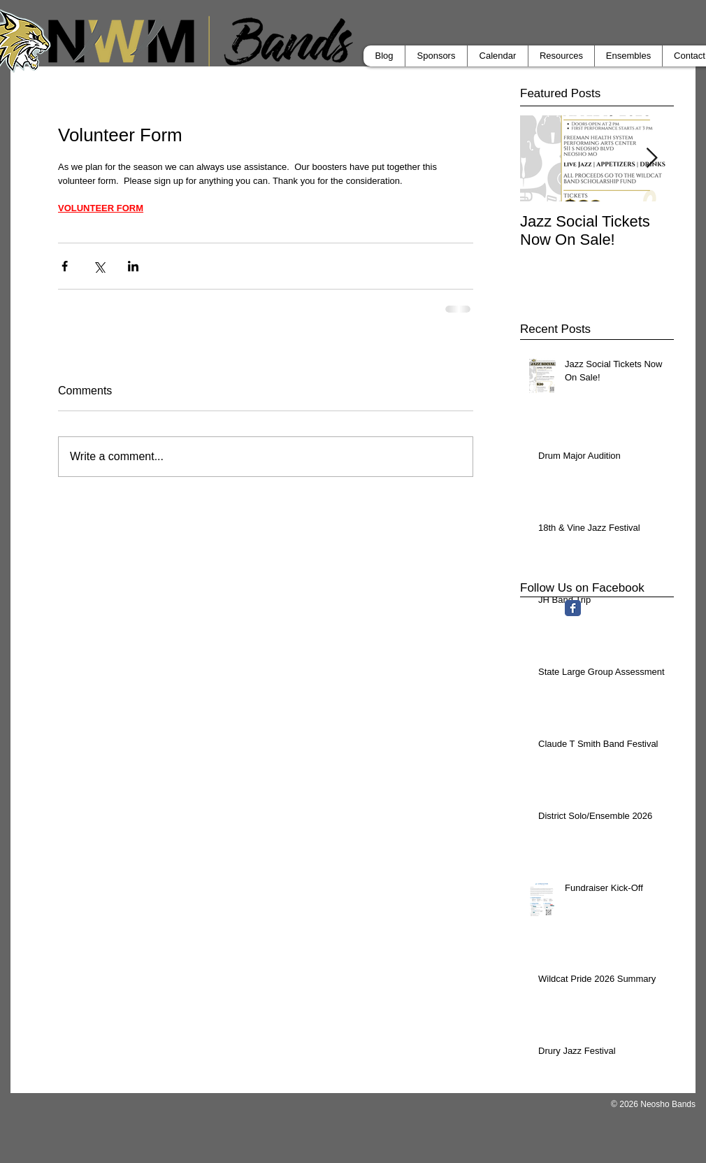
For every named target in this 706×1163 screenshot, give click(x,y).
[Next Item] (651, 158)
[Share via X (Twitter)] (99, 266)
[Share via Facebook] (64, 266)
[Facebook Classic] (573, 608)
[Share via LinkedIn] (133, 266)
